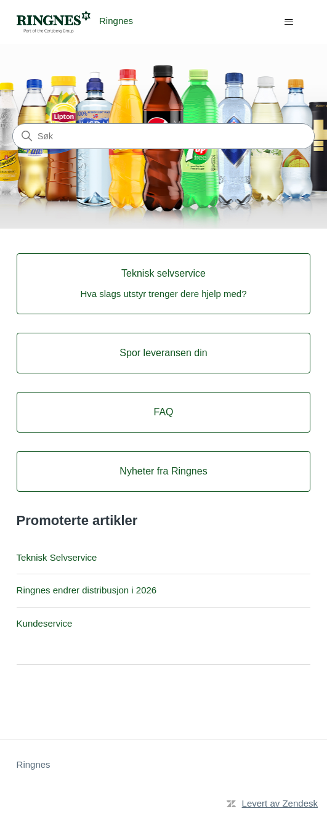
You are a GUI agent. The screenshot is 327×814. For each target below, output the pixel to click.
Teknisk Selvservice (57, 557)
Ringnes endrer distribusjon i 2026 (87, 590)
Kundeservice (45, 623)
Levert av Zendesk (280, 803)
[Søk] (163, 136)
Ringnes (33, 764)
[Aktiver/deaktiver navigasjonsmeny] (288, 22)
